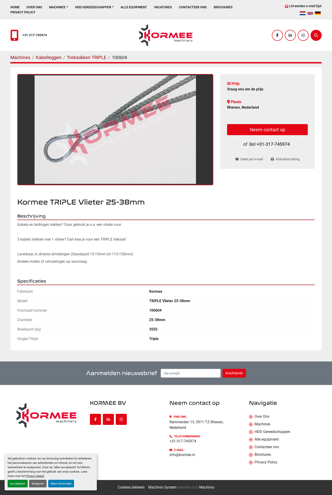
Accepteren (17, 483)
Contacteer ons (193, 7)
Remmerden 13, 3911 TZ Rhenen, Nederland (196, 425)
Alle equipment (134, 7)
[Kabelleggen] (48, 57)
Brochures (223, 7)
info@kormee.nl (182, 455)
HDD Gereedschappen (93, 7)
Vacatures (163, 7)
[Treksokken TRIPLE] (86, 57)
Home (15, 7)
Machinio (206, 487)
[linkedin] (290, 35)
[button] (58, 7)
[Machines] (20, 57)
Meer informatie (61, 483)
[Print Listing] (285, 159)
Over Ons (34, 7)
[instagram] (303, 35)
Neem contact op (267, 129)
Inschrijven (234, 373)
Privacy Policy (23, 12)
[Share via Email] (251, 159)
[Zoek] (316, 35)
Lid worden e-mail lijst (305, 6)
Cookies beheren (131, 487)
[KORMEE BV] (46, 415)
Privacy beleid (35, 476)
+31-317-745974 (34, 35)
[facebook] (277, 35)
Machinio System (162, 487)
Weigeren (38, 483)
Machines (57, 7)
